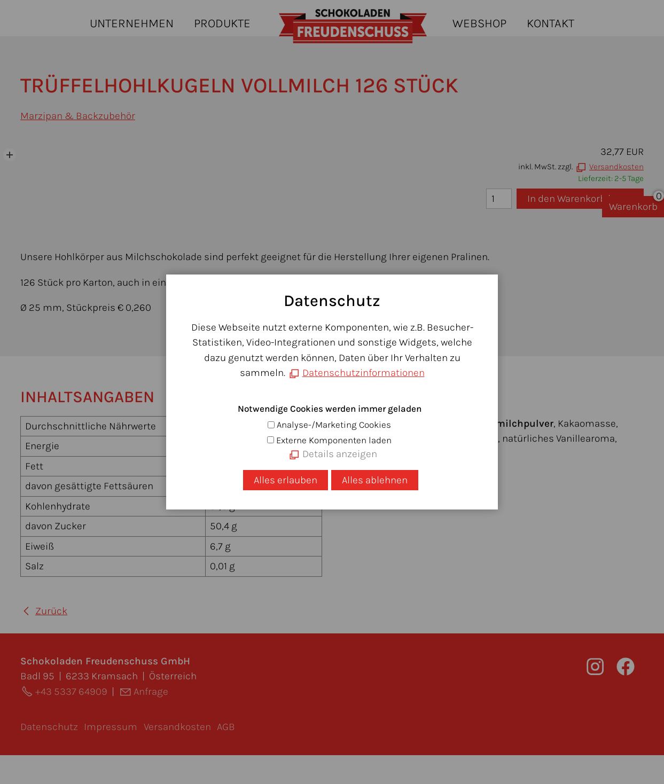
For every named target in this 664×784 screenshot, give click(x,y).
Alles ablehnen (375, 480)
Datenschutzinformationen (363, 373)
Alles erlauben (285, 480)
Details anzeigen (339, 454)
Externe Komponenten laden (334, 440)
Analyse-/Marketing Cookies (334, 424)
